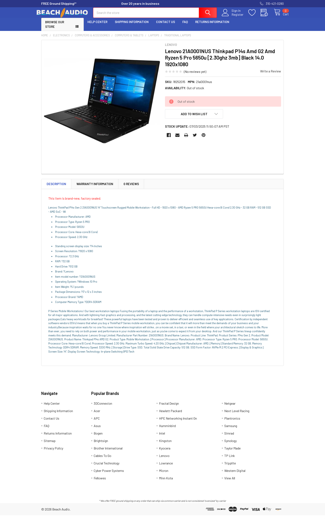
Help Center (97, 25)
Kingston (165, 444)
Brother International (108, 452)
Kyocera (164, 452)
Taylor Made (232, 452)
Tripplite (230, 467)
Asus (97, 429)
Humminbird (167, 429)
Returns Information (212, 25)
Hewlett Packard (170, 414)
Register (233, 17)
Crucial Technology (106, 467)
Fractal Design (169, 407)
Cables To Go (102, 459)
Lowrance (166, 467)
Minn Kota (166, 482)
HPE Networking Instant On (178, 422)
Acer (97, 414)
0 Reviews (131, 187)
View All (229, 482)
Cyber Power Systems (109, 474)
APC (97, 422)
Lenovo (164, 459)
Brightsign (101, 444)
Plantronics (232, 422)
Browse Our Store (54, 28)
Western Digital (234, 474)
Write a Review (270, 75)
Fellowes (100, 482)
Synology (230, 444)
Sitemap (50, 444)
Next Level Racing (236, 414)
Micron (163, 474)
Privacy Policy (53, 452)
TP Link (229, 459)
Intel (162, 437)
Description (56, 187)
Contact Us (165, 25)
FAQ (185, 25)
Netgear (229, 407)
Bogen (98, 437)
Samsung (230, 429)
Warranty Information (94, 187)
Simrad (229, 437)
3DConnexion (103, 407)
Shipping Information (132, 25)
